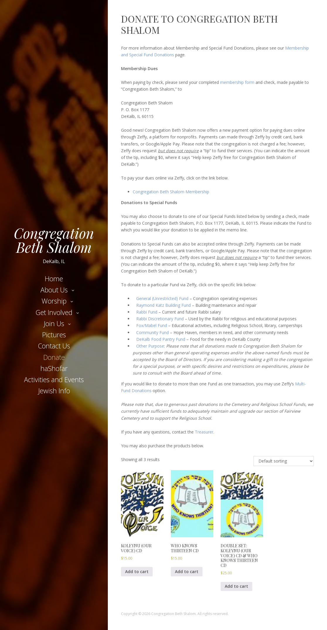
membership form (238, 82)
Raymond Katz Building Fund (163, 305)
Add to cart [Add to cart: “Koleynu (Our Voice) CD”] (137, 571)
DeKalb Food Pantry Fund (160, 339)
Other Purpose (150, 346)
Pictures (54, 334)
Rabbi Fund (146, 312)
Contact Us (54, 345)
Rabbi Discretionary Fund (160, 318)
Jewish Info (54, 390)
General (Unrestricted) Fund (162, 298)
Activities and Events (54, 379)
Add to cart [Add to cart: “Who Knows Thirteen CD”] (186, 571)
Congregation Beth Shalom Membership (171, 191)
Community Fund (152, 332)
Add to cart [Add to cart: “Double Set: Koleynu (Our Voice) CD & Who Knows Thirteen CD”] (236, 586)
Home (54, 278)
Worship (54, 301)
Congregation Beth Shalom (54, 239)
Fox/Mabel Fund (151, 325)
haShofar (54, 368)
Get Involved (53, 312)
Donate (54, 357)
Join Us (54, 323)
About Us (54, 289)
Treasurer (204, 432)
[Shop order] (283, 461)
